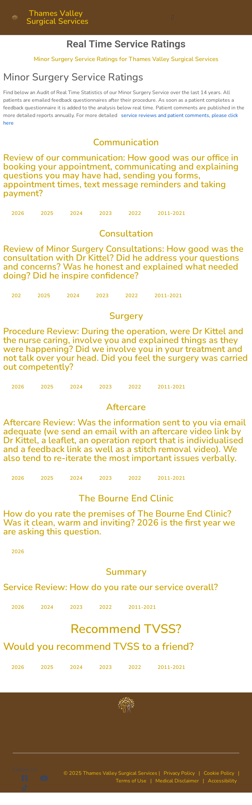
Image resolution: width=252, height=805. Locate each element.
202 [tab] (16, 295)
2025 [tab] (47, 213)
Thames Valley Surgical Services (57, 17)
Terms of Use (131, 780)
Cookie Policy (219, 773)
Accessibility (222, 780)
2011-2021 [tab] (171, 213)
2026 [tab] (17, 213)
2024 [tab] (76, 213)
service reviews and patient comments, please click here (120, 119)
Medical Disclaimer (176, 780)
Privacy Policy (179, 773)
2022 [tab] (134, 213)
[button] (173, 17)
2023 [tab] (105, 213)
